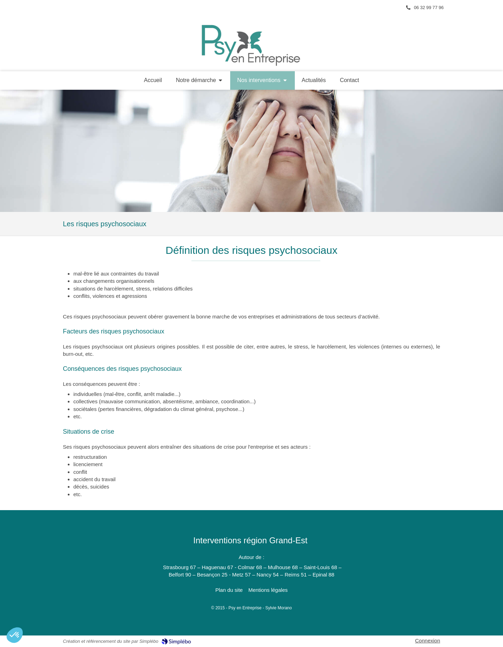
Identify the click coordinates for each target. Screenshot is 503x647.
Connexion (427, 641)
